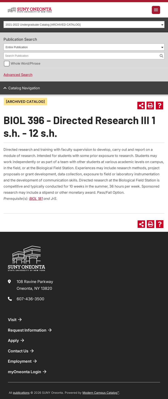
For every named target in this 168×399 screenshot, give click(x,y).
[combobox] (84, 24)
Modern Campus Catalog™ (100, 392)
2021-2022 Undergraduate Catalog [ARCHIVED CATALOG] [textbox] (43, 24)
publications (21, 392)
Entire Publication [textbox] (17, 47)
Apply (16, 340)
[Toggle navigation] (156, 10)
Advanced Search (18, 74)
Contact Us (21, 350)
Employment (23, 361)
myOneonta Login (27, 371)
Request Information (30, 330)
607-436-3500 (30, 299)
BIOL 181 (36, 198)
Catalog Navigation (24, 88)
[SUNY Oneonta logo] (30, 9)
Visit (15, 319)
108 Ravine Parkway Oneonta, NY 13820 (35, 285)
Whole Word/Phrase (25, 63)
